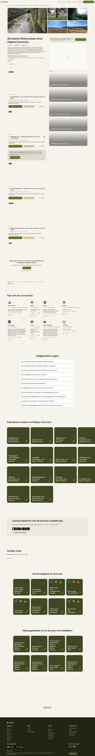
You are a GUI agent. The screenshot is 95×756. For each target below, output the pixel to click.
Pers (49, 728)
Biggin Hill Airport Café (51, 307)
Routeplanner (9, 729)
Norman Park (15, 326)
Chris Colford (11, 305)
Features (8, 731)
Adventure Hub (51, 736)
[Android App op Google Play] (25, 529)
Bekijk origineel (19, 312)
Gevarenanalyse (72, 735)
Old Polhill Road (69, 326)
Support (70, 729)
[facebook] (74, 746)
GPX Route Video (72, 733)
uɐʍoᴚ (32, 325)
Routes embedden (31, 731)
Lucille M (65, 325)
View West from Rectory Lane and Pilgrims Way (19, 307)
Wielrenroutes (9, 736)
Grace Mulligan (47, 325)
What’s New (50, 729)
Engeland (25, 5)
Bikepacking (9, 738)
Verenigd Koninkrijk (19, 5)
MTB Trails (9, 735)
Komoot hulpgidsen (72, 728)
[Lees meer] (10, 60)
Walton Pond (37, 307)
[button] (60, 2)
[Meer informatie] (11, 283)
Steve (32, 305)
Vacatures (50, 738)
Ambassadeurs (51, 735)
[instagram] (70, 746)
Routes (9, 5)
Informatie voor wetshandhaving (12, 754)
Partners (29, 728)
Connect (29, 729)
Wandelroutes (9, 733)
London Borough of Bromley (38, 5)
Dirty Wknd (11, 325)
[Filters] (10, 68)
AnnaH (64, 305)
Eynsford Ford (37, 326)
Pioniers (49, 731)
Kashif (45, 305)
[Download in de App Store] (16, 529)
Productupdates (51, 733)
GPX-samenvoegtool (73, 731)
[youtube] (72, 746)
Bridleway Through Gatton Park (54, 326)
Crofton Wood (9, 558)
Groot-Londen (30, 5)
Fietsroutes (13, 5)
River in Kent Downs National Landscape (73, 307)
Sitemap (8, 740)
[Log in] (31, 270)
